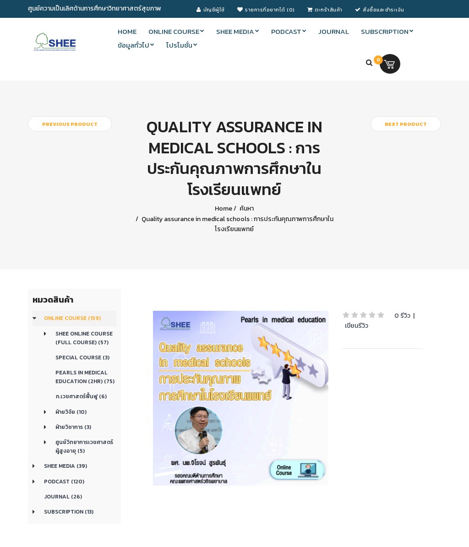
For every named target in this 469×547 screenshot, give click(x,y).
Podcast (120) (64, 481)
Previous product (70, 124)
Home (223, 208)
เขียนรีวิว (356, 325)
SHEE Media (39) (65, 466)
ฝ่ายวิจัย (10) (71, 412)
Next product (406, 124)
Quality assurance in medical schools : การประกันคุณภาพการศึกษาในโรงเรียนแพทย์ (236, 224)
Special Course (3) (82, 357)
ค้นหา (246, 208)
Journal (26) (63, 497)
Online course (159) (72, 318)
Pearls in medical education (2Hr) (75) (85, 376)
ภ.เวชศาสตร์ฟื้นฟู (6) (81, 396)
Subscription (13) (68, 512)
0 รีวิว (402, 315)
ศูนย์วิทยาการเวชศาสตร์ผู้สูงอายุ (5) (84, 446)
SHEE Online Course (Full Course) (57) (84, 338)
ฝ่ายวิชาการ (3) (73, 427)
